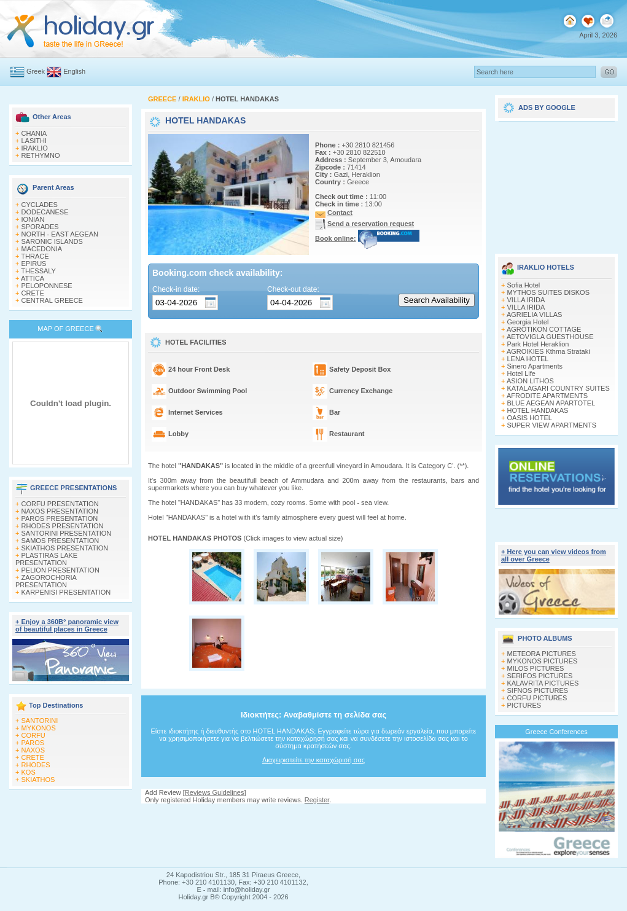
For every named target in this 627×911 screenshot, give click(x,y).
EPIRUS (34, 263)
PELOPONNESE (46, 285)
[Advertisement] (556, 183)
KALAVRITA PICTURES (543, 683)
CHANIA (34, 133)
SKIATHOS (38, 779)
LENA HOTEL (528, 358)
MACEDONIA (42, 248)
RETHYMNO (40, 155)
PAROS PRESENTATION (59, 518)
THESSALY (38, 271)
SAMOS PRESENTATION (60, 540)
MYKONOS (38, 728)
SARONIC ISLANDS (52, 241)
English (74, 71)
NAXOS (33, 750)
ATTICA (32, 278)
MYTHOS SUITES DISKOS (548, 292)
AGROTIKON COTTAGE (544, 329)
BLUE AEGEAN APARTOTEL (551, 403)
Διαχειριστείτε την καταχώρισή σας (313, 760)
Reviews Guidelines (214, 792)
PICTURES (524, 705)
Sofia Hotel (523, 285)
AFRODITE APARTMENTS (547, 395)
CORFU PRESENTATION (60, 503)
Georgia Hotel (528, 322)
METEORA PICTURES (541, 653)
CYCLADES (39, 204)
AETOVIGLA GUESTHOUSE (550, 336)
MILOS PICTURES (535, 668)
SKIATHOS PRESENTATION (65, 548)
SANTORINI (39, 720)
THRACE (35, 256)
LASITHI (34, 140)
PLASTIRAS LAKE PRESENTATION (46, 559)
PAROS (33, 742)
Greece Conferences (556, 731)
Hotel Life (521, 373)
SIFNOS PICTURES (538, 690)
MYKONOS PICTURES (542, 661)
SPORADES (40, 226)
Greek (35, 71)
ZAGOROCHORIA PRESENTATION (45, 581)
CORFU (33, 735)
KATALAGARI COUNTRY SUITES (558, 388)
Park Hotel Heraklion (538, 344)
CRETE (32, 293)
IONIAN (33, 219)
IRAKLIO (34, 148)
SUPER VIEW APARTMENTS (552, 425)
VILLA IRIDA (526, 299)
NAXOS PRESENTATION (60, 511)
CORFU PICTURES (537, 698)
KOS (28, 772)
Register (317, 799)
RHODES (35, 764)
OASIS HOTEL (529, 417)
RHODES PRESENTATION (62, 526)
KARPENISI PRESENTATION (66, 592)
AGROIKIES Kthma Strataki (548, 351)
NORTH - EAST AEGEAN (60, 234)
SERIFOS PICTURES (540, 675)
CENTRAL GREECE (52, 300)
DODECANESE (45, 212)
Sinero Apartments (535, 366)
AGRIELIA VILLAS (535, 314)
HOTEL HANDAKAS (538, 410)
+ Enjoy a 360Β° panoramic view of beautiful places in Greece (67, 625)
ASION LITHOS (530, 381)
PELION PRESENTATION (60, 570)
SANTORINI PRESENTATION (66, 533)
